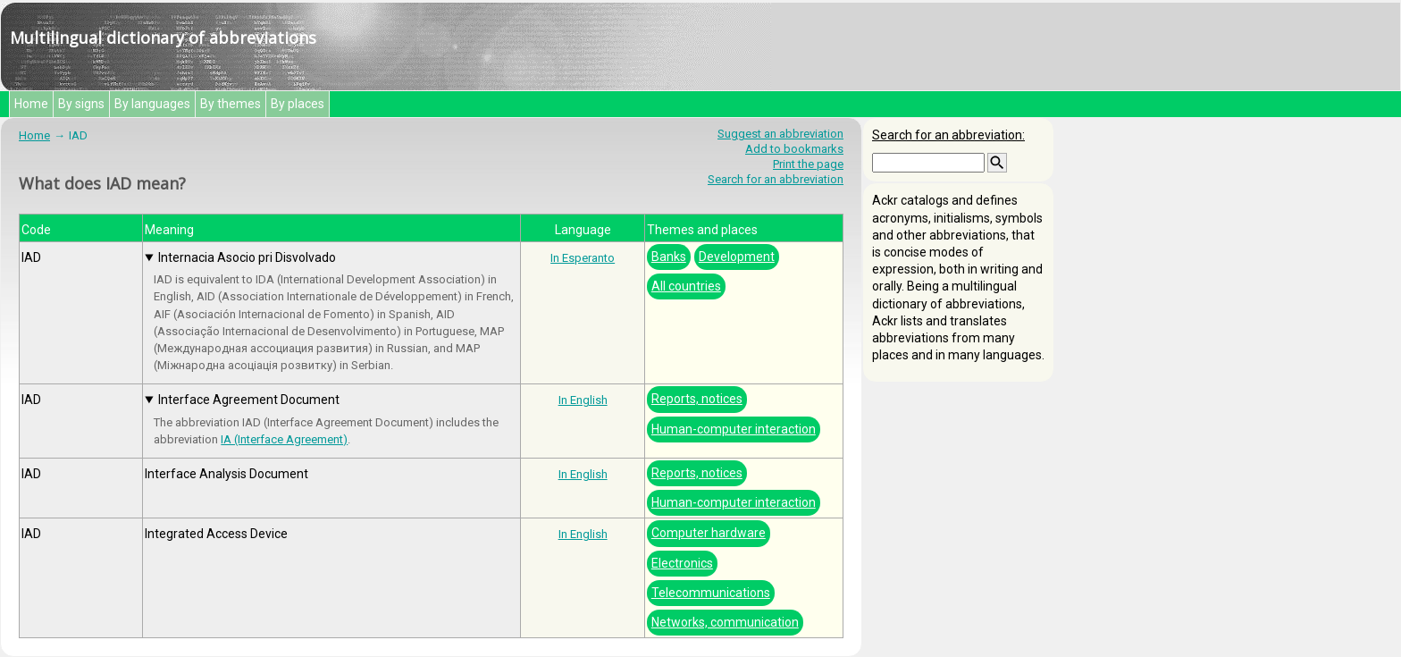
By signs (81, 104)
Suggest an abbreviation (780, 133)
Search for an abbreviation (775, 179)
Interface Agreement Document (249, 399)
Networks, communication (725, 622)
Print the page (808, 164)
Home (31, 104)
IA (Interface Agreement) (284, 439)
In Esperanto (582, 258)
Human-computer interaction (733, 429)
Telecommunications (710, 592)
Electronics (682, 563)
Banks (668, 256)
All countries (686, 286)
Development (737, 256)
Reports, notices (696, 399)
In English (583, 400)
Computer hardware (708, 533)
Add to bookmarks (794, 149)
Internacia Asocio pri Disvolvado (247, 257)
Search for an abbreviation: (948, 135)
